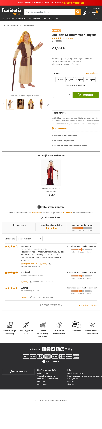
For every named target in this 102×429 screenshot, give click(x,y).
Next (48, 104)
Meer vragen (42, 384)
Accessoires (34, 19)
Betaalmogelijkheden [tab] (64, 140)
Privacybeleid (72, 378)
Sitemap (70, 384)
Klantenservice (18, 371)
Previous (3, 104)
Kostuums (20, 19)
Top (96, 19)
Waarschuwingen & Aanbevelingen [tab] (70, 145)
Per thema (7, 19)
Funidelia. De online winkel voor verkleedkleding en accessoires (11, 11)
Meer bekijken (60, 128)
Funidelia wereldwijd (75, 373)
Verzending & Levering (46, 376)
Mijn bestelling (43, 373)
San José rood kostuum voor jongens (51, 189)
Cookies (70, 381)
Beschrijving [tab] (60, 113)
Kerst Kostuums (28, 25)
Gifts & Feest (50, 19)
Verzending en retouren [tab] (65, 135)
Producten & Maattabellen (47, 378)
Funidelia (5, 25)
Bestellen (87, 95)
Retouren (41, 381)
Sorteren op (10, 238)
